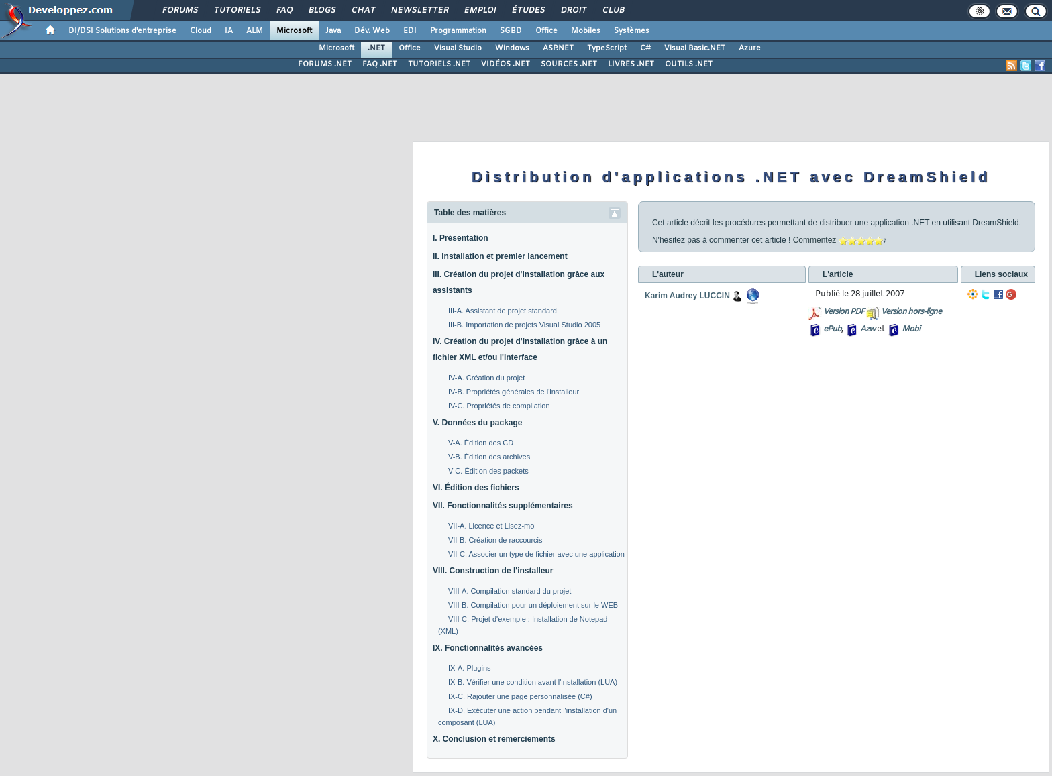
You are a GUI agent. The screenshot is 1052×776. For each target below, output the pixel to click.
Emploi (479, 10)
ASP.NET (558, 48)
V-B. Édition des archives (489, 457)
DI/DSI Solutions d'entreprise (122, 31)
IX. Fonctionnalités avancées (488, 648)
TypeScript (607, 48)
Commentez (815, 240)
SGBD (511, 31)
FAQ (283, 10)
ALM (254, 31)
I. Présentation (460, 238)
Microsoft (294, 31)
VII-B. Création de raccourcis (495, 540)
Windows (512, 48)
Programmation (458, 31)
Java (333, 31)
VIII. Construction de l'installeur (493, 570)
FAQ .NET (379, 64)
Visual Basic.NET (694, 48)
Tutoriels (236, 10)
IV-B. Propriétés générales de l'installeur (513, 392)
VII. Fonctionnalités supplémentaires (503, 505)
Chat (363, 10)
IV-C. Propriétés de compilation (499, 406)
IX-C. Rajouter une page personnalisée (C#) (520, 696)
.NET (376, 48)
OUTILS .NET (689, 64)
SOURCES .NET (569, 64)
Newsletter (419, 10)
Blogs (321, 10)
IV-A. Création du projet (486, 378)
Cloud (200, 31)
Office (546, 31)
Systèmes (631, 31)
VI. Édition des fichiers (476, 487)
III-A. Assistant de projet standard (502, 311)
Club (612, 10)
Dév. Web (372, 31)
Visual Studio (458, 48)
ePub (832, 329)
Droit (573, 10)
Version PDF (843, 312)
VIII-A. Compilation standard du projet (509, 591)
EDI (410, 31)
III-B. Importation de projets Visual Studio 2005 (524, 325)
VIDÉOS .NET (505, 64)
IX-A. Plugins (469, 668)
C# (645, 48)
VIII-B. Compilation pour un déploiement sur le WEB (533, 605)
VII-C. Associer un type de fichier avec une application (536, 554)
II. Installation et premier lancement (500, 256)
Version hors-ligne (911, 312)
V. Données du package (478, 422)
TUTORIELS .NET (439, 64)
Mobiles (585, 31)
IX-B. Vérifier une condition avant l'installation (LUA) (532, 682)
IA (229, 31)
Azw (867, 329)
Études (527, 10)
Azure (750, 48)
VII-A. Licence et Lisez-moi (492, 526)
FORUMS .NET (325, 64)
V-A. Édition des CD (480, 443)
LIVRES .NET (631, 64)
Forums (179, 10)
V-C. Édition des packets (488, 471)
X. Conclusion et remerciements (494, 739)
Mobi (911, 329)
